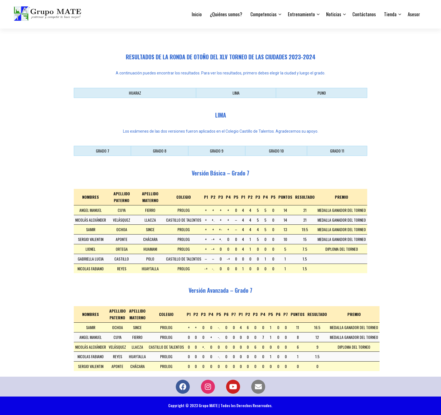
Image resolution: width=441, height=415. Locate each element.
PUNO (321, 93)
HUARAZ (135, 93)
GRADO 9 (216, 151)
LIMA (236, 93)
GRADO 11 (337, 151)
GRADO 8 (159, 151)
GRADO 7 (102, 151)
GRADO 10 (276, 151)
